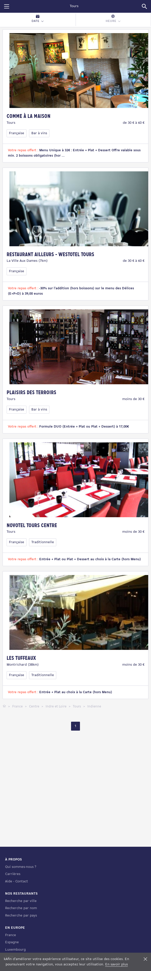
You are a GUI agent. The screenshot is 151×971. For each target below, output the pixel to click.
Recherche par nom (21, 942)
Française (16, 133)
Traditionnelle (42, 542)
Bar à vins (39, 133)
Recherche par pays (21, 949)
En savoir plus (116, 964)
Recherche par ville (21, 935)
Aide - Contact (16, 915)
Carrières (12, 908)
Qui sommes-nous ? (20, 901)
